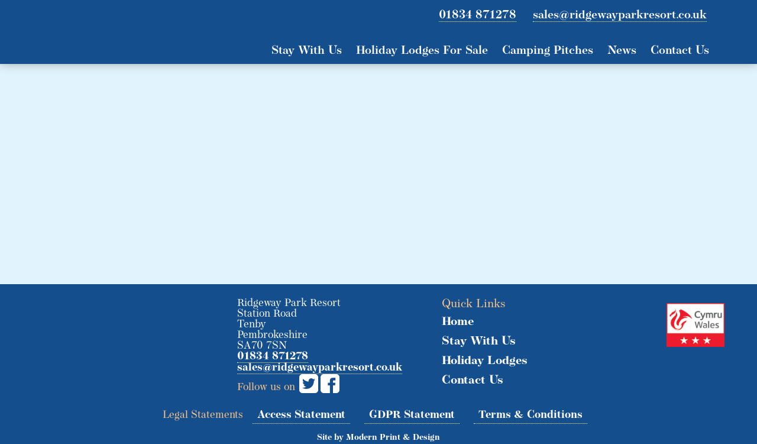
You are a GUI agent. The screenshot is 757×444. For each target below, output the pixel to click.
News (621, 51)
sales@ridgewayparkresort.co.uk (620, 15)
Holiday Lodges (485, 361)
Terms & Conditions (530, 415)
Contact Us (680, 51)
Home (458, 322)
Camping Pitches (547, 51)
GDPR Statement (412, 415)
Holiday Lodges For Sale (422, 51)
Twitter (308, 383)
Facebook (330, 383)
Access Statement (301, 415)
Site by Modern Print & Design (378, 437)
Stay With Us (306, 51)
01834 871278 (477, 15)
